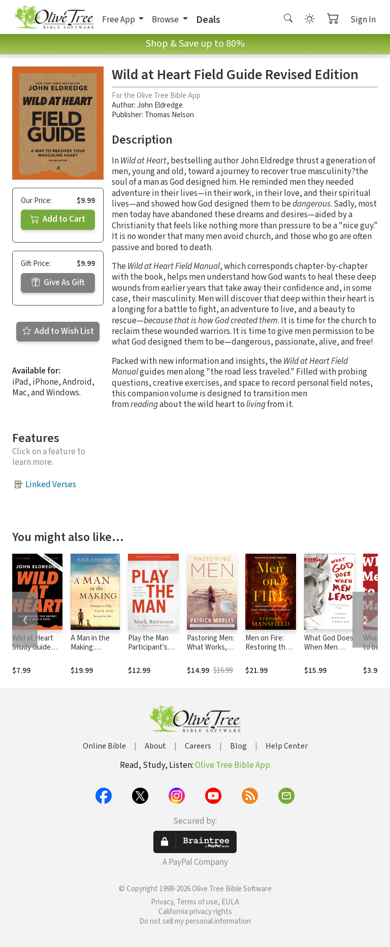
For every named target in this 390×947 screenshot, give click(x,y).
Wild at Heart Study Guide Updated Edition (32, 652)
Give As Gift (58, 283)
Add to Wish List (58, 331)
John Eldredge (160, 105)
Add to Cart (57, 219)
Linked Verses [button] (50, 485)
